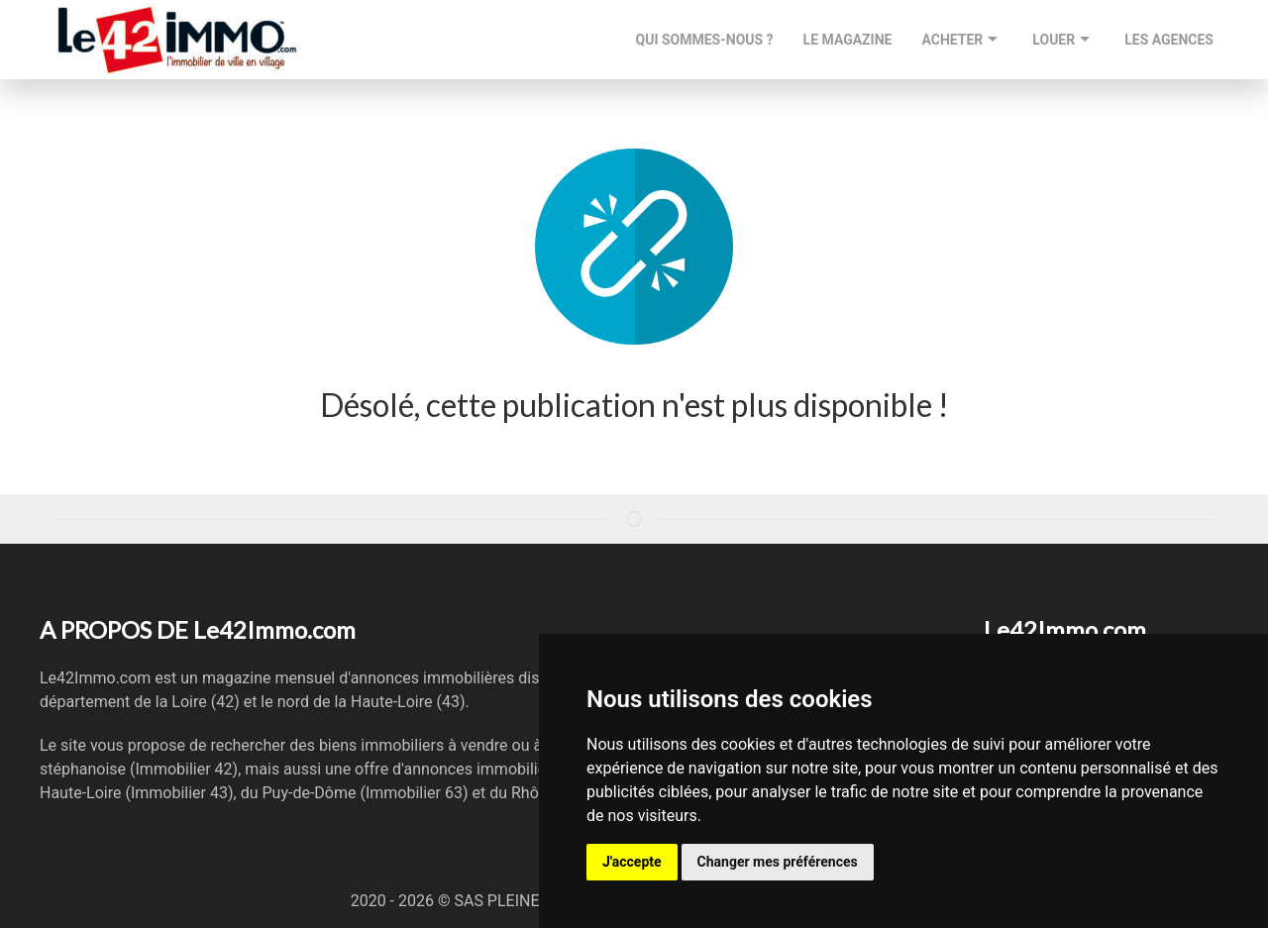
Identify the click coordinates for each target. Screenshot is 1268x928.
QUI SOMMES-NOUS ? (705, 40)
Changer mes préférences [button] (777, 862)
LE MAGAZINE (848, 40)
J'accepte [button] (632, 862)
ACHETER (962, 40)
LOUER (1063, 40)
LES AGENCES (1169, 40)
